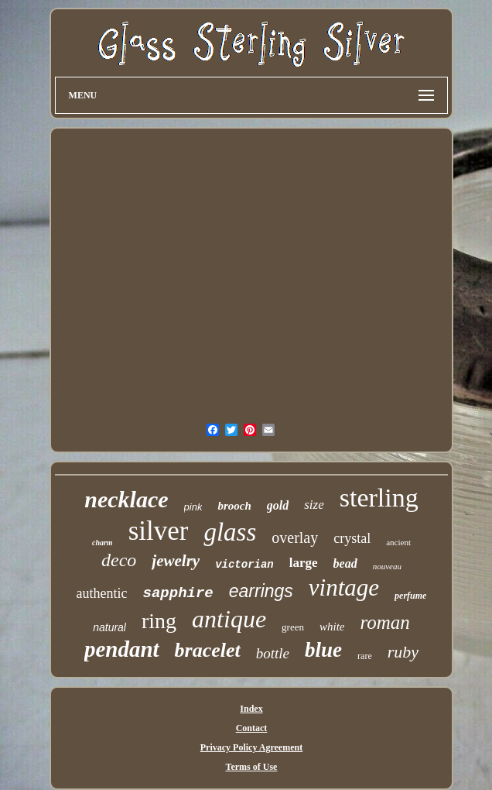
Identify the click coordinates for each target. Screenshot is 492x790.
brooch (234, 506)
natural (109, 627)
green (293, 627)
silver (158, 531)
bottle (272, 653)
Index (251, 708)
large (303, 562)
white (332, 626)
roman (384, 622)
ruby (403, 651)
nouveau (387, 566)
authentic (102, 593)
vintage (344, 587)
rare (364, 656)
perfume (410, 595)
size (314, 504)
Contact (252, 728)
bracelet (208, 650)
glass (229, 532)
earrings (261, 591)
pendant (121, 649)
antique (229, 619)
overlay (295, 537)
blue (323, 649)
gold (278, 505)
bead (345, 563)
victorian (244, 564)
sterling (379, 497)
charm (102, 542)
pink (193, 507)
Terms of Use (252, 766)
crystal (352, 538)
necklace (126, 499)
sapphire (178, 593)
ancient (398, 542)
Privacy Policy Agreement (251, 747)
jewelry (176, 560)
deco (118, 560)
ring (159, 621)
